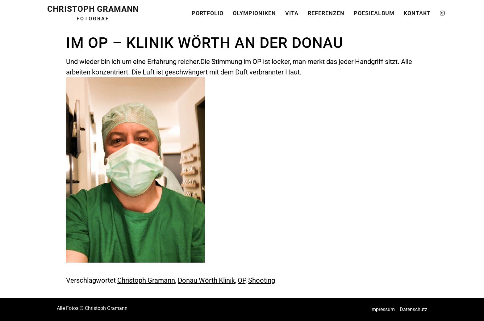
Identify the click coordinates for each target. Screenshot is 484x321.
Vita (291, 11)
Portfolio (207, 11)
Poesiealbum (374, 11)
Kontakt (417, 11)
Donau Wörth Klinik (206, 280)
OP (241, 280)
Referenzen (326, 11)
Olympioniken (254, 11)
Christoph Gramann (146, 280)
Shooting (261, 280)
